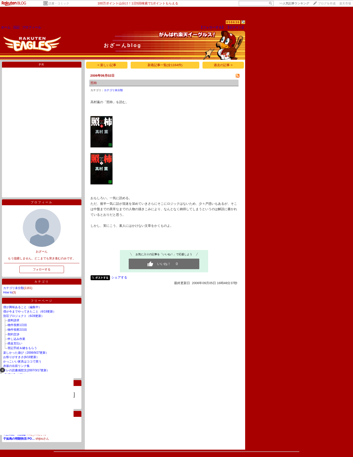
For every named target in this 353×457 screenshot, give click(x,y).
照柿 (93, 83)
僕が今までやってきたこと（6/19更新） (29, 311)
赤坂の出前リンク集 (16, 366)
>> (294, 3)
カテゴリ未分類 (13, 288)
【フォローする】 (212, 27)
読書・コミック (59, 3)
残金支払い (15, 343)
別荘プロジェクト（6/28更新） (23, 316)
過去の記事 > (223, 65)
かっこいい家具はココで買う (22, 361)
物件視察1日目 (17, 325)
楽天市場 (345, 3)
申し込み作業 (16, 339)
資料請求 (13, 320)
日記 (16, 27)
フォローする (41, 269)
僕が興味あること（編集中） (22, 307)
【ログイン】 (235, 27)
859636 (233, 22)
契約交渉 (13, 334)
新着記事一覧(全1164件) (165, 65)
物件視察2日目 (17, 329)
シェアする (119, 277)
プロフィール (31, 27)
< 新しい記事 (107, 65)
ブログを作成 (327, 3)
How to (7, 292)
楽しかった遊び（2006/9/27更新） (26, 352)
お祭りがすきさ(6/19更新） (21, 357)
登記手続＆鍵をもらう (22, 348)
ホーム (6, 27)
